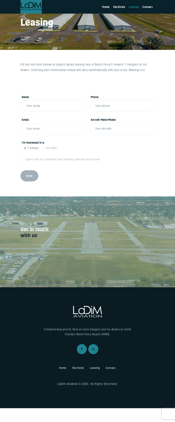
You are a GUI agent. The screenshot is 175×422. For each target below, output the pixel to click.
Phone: (95, 111)
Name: (26, 111)
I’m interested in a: (33, 156)
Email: (25, 133)
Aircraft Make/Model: (103, 133)
